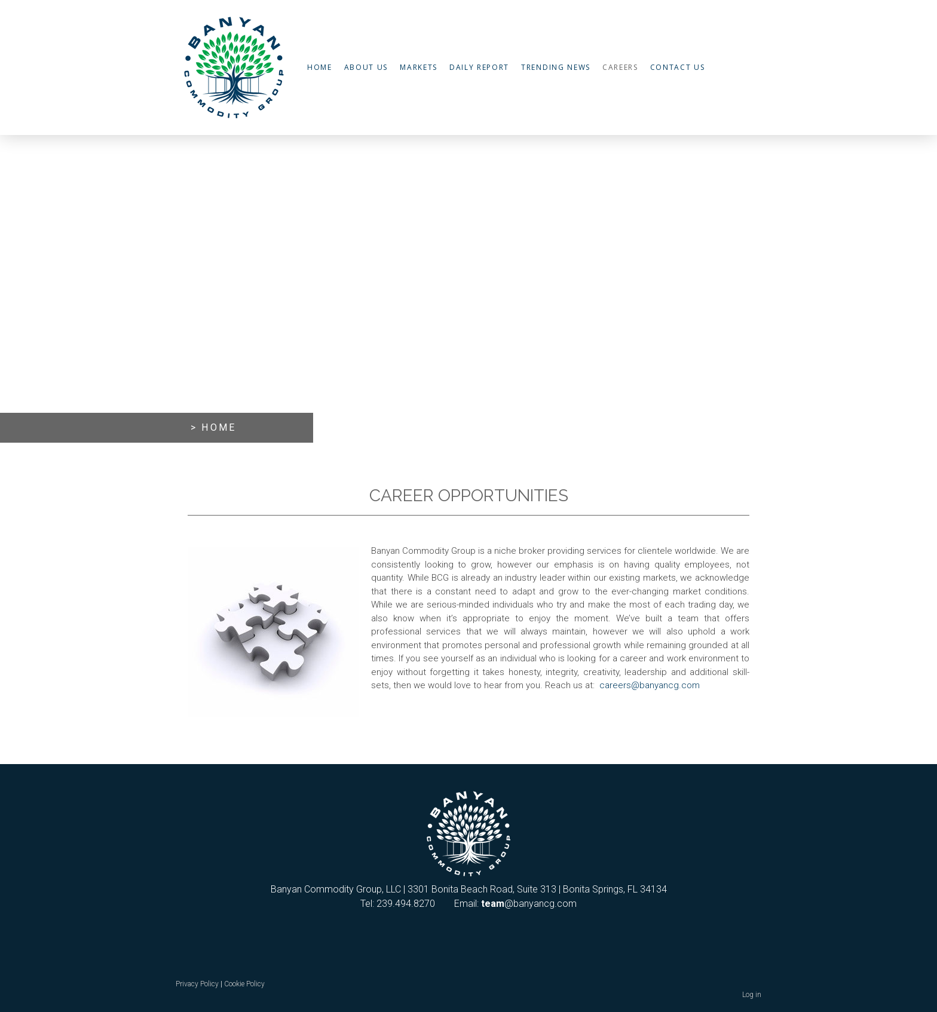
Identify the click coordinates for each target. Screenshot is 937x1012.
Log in (751, 994)
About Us (366, 67)
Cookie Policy (244, 984)
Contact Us (677, 67)
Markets (418, 67)
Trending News (555, 67)
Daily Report (479, 67)
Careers (620, 67)
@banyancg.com (529, 903)
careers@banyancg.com (649, 685)
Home (319, 67)
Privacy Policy (197, 984)
